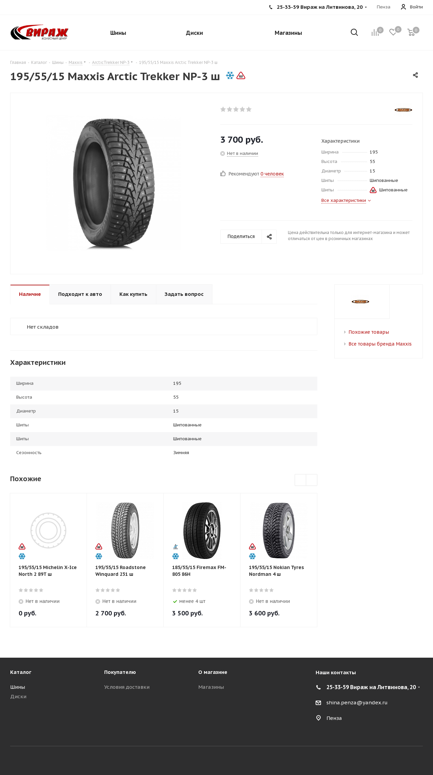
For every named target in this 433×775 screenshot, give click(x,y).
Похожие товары (368, 332)
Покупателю (120, 672)
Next (311, 480)
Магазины (211, 687)
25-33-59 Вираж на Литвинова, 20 (371, 687)
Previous (300, 480)
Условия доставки (127, 687)
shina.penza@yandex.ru (357, 702)
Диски (18, 696)
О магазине (212, 672)
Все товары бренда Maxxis (380, 344)
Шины (17, 687)
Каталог (20, 672)
